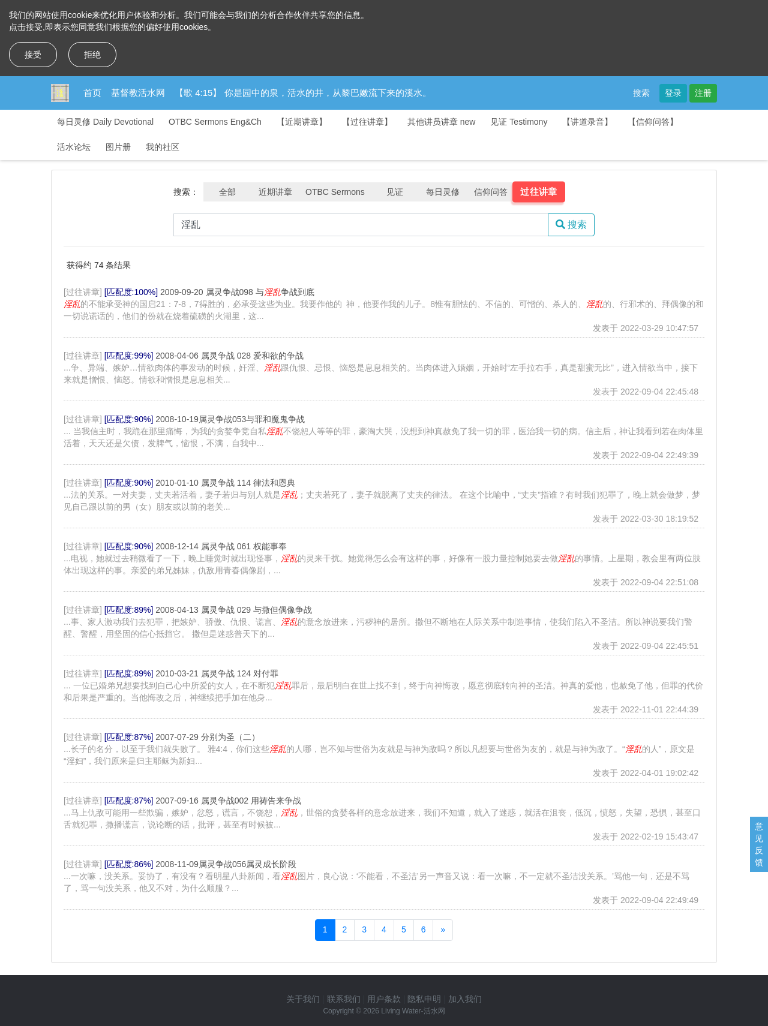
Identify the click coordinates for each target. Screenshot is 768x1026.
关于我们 (303, 999)
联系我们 (344, 999)
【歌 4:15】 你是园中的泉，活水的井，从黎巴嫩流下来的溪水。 (303, 93)
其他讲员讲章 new (441, 122)
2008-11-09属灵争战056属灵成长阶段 (225, 864)
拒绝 (92, 54)
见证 (394, 192)
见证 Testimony (518, 122)
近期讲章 (275, 192)
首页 (92, 93)
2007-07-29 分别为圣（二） (207, 737)
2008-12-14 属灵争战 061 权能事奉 (221, 546)
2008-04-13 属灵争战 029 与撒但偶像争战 (233, 610)
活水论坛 (74, 147)
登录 (673, 93)
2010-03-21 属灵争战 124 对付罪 (216, 673)
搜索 (641, 93)
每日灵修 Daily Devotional (105, 122)
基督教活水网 (138, 93)
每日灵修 (443, 192)
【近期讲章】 (302, 122)
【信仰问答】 (653, 122)
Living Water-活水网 (413, 1011)
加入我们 (465, 999)
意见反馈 (759, 844)
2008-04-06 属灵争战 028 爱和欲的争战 (229, 355)
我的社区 (162, 147)
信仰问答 (491, 192)
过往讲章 (538, 191)
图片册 (118, 147)
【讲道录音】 (587, 122)
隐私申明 (424, 999)
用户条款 (384, 999)
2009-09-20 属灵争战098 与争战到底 (237, 292)
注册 (703, 93)
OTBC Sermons (335, 192)
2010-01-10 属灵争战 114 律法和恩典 (225, 483)
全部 (227, 192)
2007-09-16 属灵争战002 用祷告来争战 (228, 800)
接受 (33, 54)
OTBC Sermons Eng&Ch (215, 122)
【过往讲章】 (367, 122)
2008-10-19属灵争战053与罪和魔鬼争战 (230, 419)
